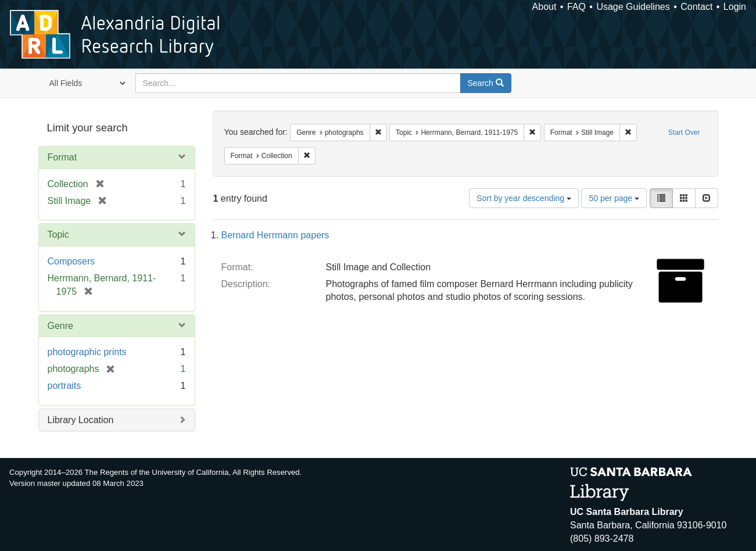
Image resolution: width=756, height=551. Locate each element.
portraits (64, 386)
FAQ (576, 7)
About (544, 7)
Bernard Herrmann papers (275, 235)
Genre (60, 326)
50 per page (614, 198)
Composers (71, 261)
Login (734, 7)
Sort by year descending (523, 198)
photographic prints (87, 352)
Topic (58, 234)
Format (62, 157)
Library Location (81, 420)
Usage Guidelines (632, 7)
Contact (696, 7)
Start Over (684, 132)
